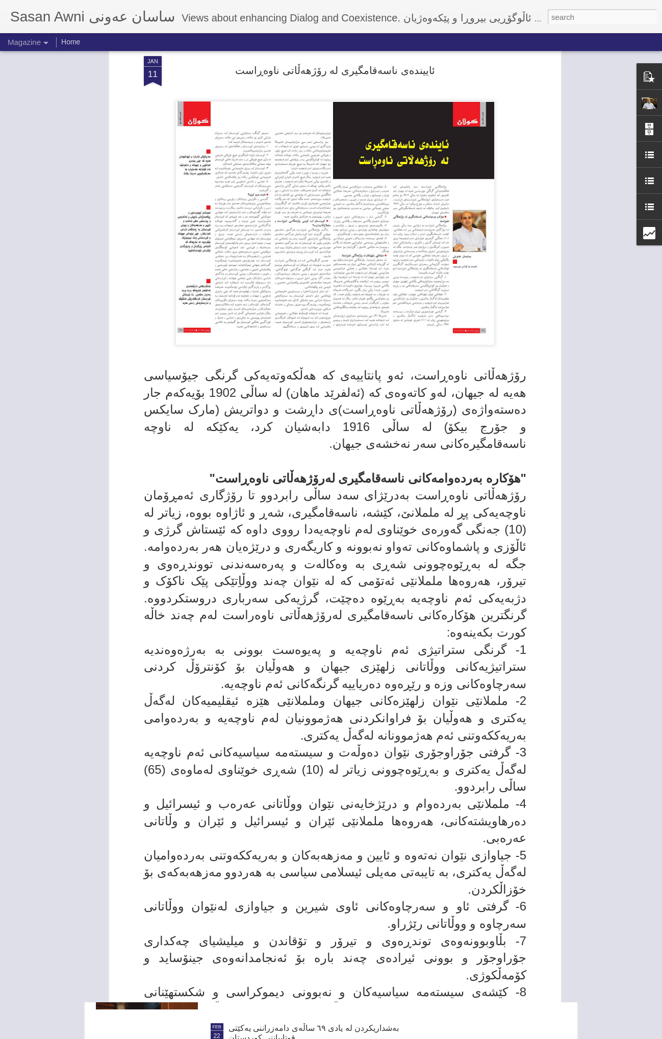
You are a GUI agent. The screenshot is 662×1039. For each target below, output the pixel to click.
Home (70, 42)
